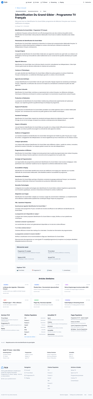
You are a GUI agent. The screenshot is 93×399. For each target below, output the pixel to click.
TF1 (49, 370)
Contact (90, 394)
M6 (48, 380)
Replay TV (27, 356)
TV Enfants (71, 358)
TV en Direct (28, 373)
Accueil (29, 2)
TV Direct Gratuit (7, 354)
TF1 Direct (5, 356)
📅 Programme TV (36, 270)
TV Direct (44, 2)
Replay (61, 2)
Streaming (53, 2)
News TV (71, 354)
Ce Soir (36, 2)
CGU (85, 394)
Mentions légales (64, 394)
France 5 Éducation (51, 358)
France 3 (50, 375)
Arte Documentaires (52, 356)
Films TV (71, 356)
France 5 (50, 383)
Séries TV (73, 370)
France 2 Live (6, 358)
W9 (48, 386)
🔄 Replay (49, 270)
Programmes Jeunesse (77, 375)
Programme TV (29, 375)
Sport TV (27, 358)
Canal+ (49, 378)
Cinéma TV (74, 378)
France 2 (50, 373)
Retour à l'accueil (20, 8)
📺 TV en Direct (20, 270)
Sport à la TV (74, 373)
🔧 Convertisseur (66, 270)
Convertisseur (74, 380)
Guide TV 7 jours (29, 354)
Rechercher (87, 2)
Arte (49, 388)
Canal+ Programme (51, 354)
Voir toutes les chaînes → (30, 336)
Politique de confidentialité (76, 394)
